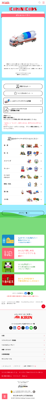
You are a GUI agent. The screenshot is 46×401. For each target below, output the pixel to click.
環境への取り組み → (9, 117)
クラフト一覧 (39, 301)
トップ (3, 301)
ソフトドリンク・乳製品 (13, 301)
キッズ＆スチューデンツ (27, 301)
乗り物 (3, 303)
